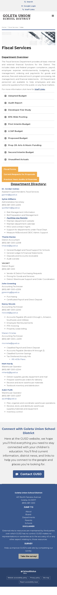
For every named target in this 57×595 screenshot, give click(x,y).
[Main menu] (53, 15)
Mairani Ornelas (9, 333)
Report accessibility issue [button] (29, 582)
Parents (28, 520)
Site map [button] (46, 578)
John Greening (9, 283)
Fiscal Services (13, 27)
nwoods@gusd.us (10, 313)
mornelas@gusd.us (10, 343)
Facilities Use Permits (17, 218)
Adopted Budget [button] (17, 96)
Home (4, 27)
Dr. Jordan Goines (10, 189)
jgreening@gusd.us (10, 292)
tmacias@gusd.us (10, 246)
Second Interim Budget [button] (21, 152)
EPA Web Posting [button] (17, 117)
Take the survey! (28, 556)
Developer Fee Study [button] (19, 110)
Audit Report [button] (15, 103)
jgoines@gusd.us (9, 195)
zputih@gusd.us (9, 398)
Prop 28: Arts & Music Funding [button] (24, 145)
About (28, 511)
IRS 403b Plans (18, 359)
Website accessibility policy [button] (17, 578)
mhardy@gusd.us (10, 372)
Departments (28, 517)
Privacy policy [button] (35, 578)
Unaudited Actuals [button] (18, 159)
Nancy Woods (8, 304)
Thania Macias (9, 237)
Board (28, 514)
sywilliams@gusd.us (11, 208)
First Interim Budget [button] (19, 124)
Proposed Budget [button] (18, 138)
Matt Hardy (7, 364)
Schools (28, 523)
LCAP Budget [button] (15, 131)
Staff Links (40, 89)
